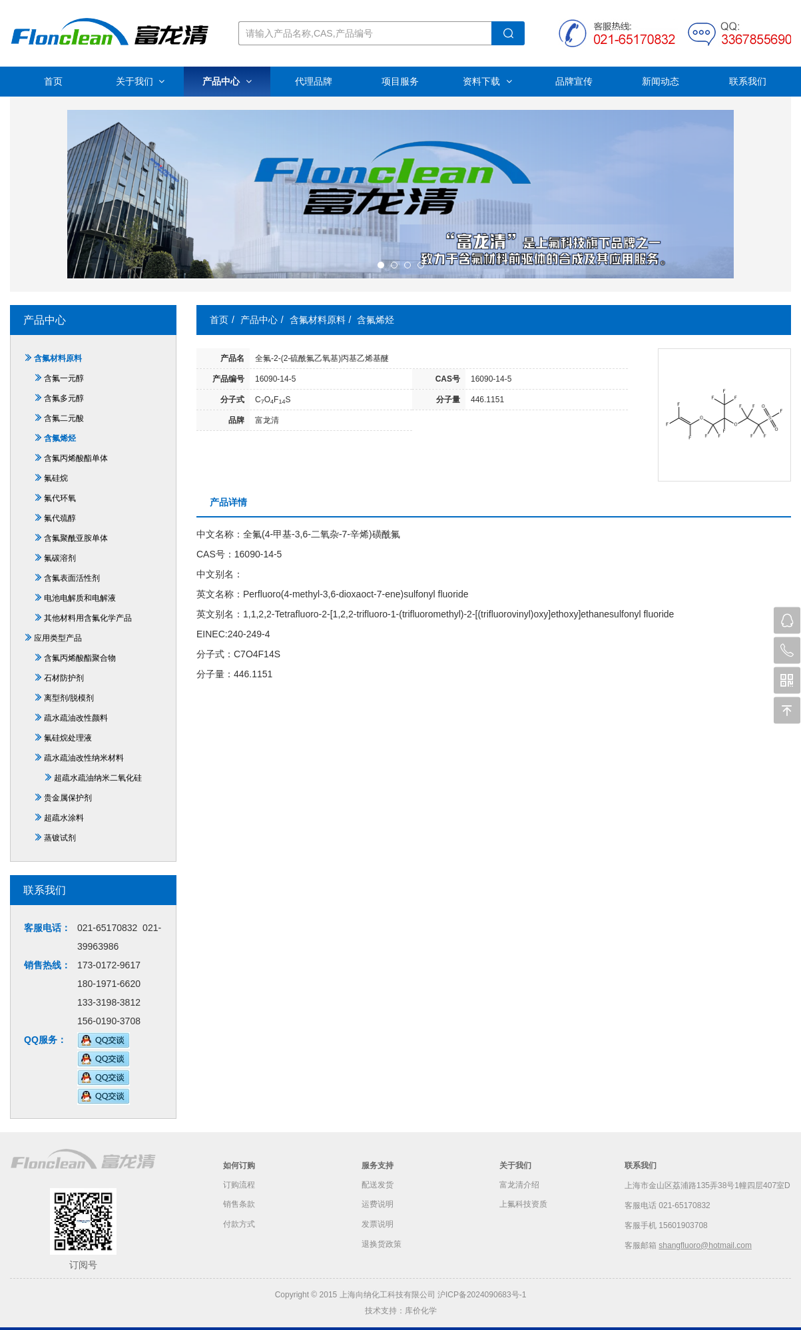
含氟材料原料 (53, 358)
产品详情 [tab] (228, 502)
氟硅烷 (51, 478)
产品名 (232, 358)
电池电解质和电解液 (75, 598)
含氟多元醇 (59, 398)
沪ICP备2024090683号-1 (481, 1294)
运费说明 (378, 1205)
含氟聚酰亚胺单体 (71, 538)
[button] (381, 265)
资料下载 (487, 81)
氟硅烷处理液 (63, 738)
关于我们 (140, 81)
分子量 (448, 399)
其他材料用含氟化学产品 (83, 618)
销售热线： (47, 965)
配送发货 (378, 1185)
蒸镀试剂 (55, 838)
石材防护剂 (59, 678)
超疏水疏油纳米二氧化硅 (93, 778)
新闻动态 (660, 81)
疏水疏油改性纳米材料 (79, 758)
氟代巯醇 (55, 518)
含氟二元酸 (59, 418)
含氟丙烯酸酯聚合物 (75, 658)
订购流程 (239, 1185)
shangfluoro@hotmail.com (705, 1245)
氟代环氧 (55, 498)
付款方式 (239, 1225)
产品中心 (227, 81)
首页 (53, 81)
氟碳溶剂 (55, 558)
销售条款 (239, 1205)
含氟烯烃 (55, 438)
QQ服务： (45, 1039)
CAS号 (447, 379)
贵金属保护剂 (63, 798)
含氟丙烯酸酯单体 (71, 458)
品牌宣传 (574, 81)
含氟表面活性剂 (67, 578)
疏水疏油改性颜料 (71, 718)
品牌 (236, 420)
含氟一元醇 (59, 378)
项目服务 (400, 81)
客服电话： (47, 927)
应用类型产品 (53, 638)
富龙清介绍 (519, 1185)
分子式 (232, 399)
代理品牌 (313, 81)
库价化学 (421, 1310)
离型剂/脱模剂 (64, 698)
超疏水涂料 (59, 818)
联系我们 (747, 81)
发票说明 (378, 1225)
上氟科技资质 (523, 1205)
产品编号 (228, 379)
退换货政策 (381, 1245)
